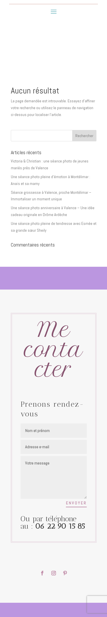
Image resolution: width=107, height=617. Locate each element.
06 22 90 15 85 (60, 526)
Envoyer (76, 503)
